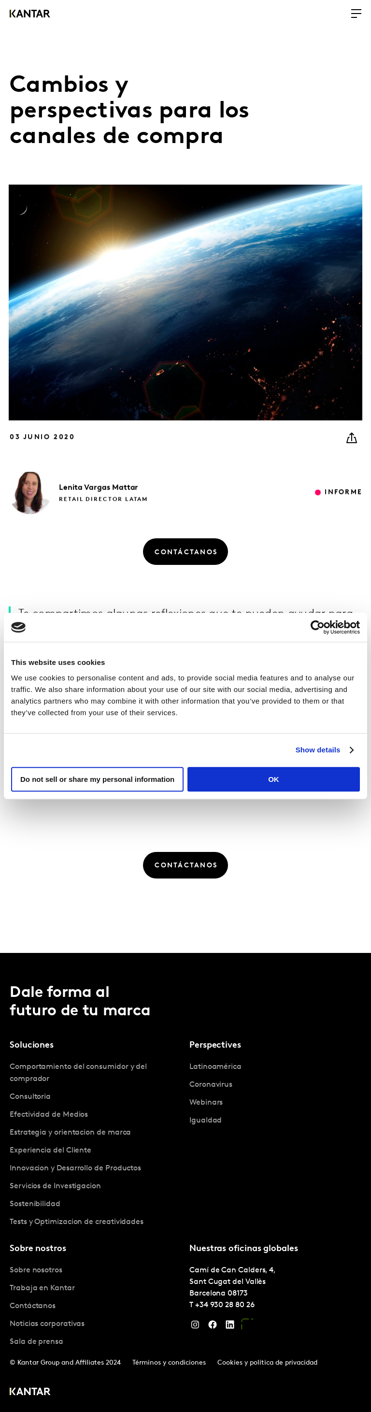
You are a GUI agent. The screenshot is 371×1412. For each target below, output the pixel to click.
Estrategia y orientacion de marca (70, 1133)
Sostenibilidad (35, 1204)
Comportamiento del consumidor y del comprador (78, 1073)
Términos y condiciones (169, 1363)
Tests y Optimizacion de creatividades (76, 1222)
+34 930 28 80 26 (225, 1305)
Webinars (206, 1103)
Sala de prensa (36, 1342)
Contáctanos (33, 1306)
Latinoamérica (215, 1067)
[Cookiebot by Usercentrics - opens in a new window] (317, 627)
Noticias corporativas (47, 1324)
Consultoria (30, 1097)
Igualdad (205, 1120)
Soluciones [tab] (32, 1045)
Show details (318, 750)
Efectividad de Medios (49, 1115)
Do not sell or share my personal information (97, 779)
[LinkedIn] (230, 1327)
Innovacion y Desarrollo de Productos (75, 1168)
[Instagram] (195, 1327)
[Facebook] (212, 1327)
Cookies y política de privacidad (267, 1363)
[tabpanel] (96, 1144)
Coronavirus (210, 1085)
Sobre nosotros (36, 1270)
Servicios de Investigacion (55, 1186)
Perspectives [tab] (215, 1045)
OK (273, 779)
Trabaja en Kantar (42, 1288)
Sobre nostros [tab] (38, 1249)
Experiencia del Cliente (50, 1150)
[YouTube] (247, 1327)
